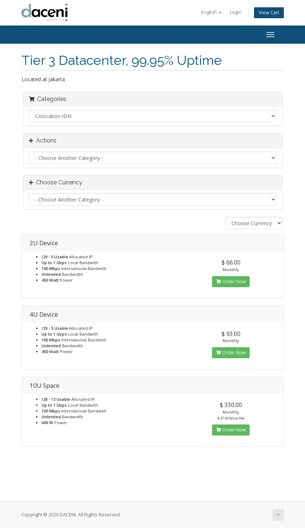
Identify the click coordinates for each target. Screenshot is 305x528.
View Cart (269, 12)
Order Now (231, 281)
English (211, 12)
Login (236, 12)
